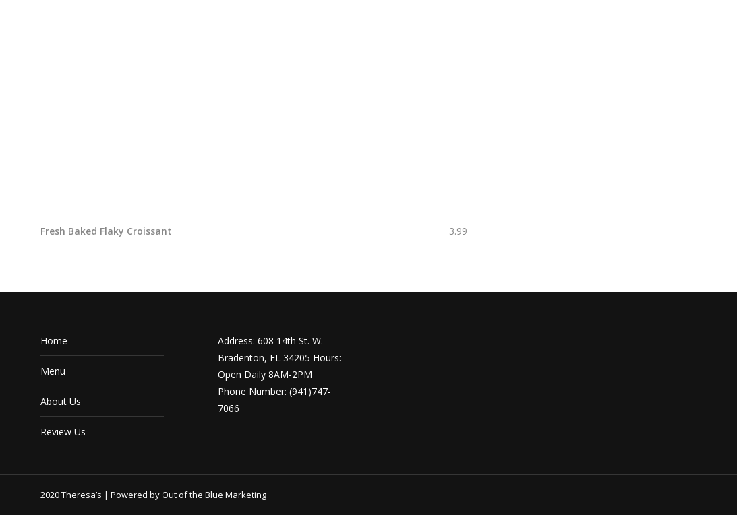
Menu (52, 371)
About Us (60, 401)
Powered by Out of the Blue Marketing (188, 495)
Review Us (63, 431)
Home (53, 340)
